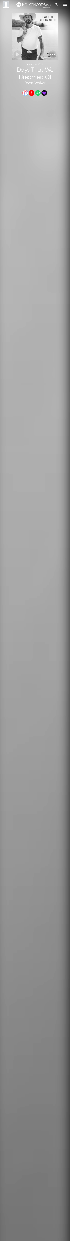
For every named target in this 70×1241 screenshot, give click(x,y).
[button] (53, 54)
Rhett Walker (35, 83)
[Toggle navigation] (65, 4)
